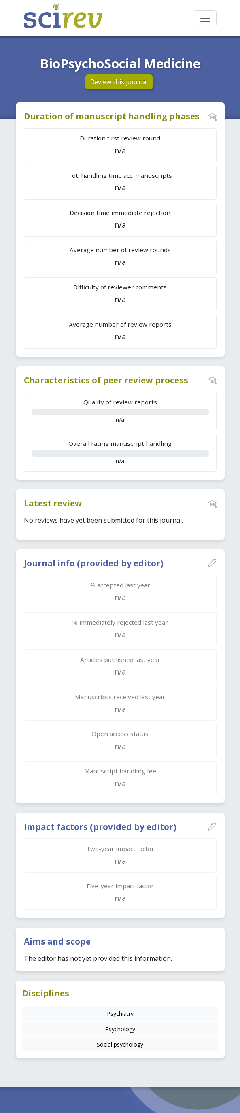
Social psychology (120, 1044)
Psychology (120, 1029)
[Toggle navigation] (205, 18)
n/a (120, 410)
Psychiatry (120, 1013)
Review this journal (119, 81)
